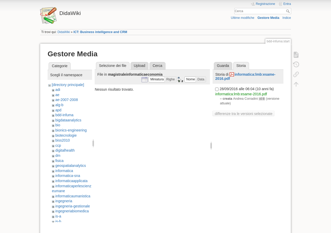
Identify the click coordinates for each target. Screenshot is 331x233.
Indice (286, 18)
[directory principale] (68, 85)
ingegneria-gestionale (72, 206)
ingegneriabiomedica (72, 211)
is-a (58, 216)
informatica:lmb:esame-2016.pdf (241, 94)
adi (57, 90)
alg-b (59, 105)
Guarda (223, 66)
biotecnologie (66, 135)
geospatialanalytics (70, 166)
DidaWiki (63, 32)
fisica (59, 161)
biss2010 (62, 140)
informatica (64, 171)
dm (57, 155)
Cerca (288, 11)
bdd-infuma (64, 115)
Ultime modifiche (242, 18)
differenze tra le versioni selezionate (243, 114)
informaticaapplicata (71, 181)
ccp (58, 145)
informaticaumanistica (72, 196)
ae (57, 95)
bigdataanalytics (68, 120)
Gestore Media (268, 18)
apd (58, 110)
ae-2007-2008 (66, 100)
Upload (139, 66)
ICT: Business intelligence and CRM (100, 32)
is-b (58, 221)
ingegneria (63, 201)
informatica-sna (67, 176)
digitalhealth (65, 150)
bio (57, 125)
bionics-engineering (71, 130)
